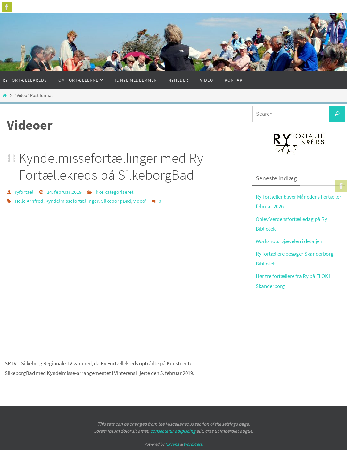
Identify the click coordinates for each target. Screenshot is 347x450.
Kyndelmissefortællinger (72, 201)
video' (139, 201)
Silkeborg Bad (116, 201)
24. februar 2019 (64, 192)
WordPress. (193, 444)
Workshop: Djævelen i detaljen (289, 241)
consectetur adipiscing (172, 431)
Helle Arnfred (29, 201)
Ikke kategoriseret (114, 192)
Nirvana (172, 444)
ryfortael (24, 192)
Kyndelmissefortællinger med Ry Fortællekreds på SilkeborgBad (111, 166)
